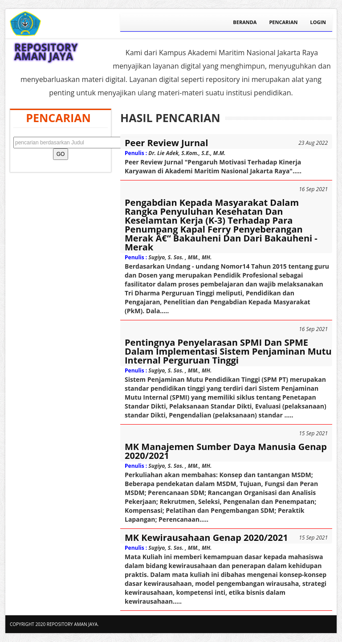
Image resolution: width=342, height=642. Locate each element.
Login (318, 22)
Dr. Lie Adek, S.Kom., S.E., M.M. (186, 153)
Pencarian (283, 22)
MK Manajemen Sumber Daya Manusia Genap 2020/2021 (226, 451)
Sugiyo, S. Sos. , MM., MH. (180, 257)
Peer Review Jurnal (166, 143)
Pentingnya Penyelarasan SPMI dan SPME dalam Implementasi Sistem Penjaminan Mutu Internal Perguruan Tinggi (228, 351)
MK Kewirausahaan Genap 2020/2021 (206, 537)
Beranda (244, 22)
